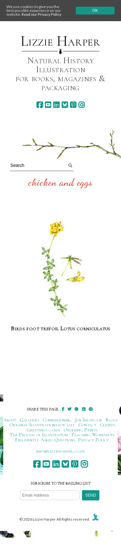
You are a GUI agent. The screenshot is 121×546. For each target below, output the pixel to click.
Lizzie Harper (60, 41)
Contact (87, 425)
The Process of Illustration (39, 435)
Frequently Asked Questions (45, 440)
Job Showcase (89, 420)
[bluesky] (65, 104)
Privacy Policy (93, 440)
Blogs (112, 420)
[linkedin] (56, 104)
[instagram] (81, 104)
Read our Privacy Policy (41, 14)
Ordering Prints (81, 430)
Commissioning (57, 420)
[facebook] (39, 104)
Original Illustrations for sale (42, 425)
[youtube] (48, 104)
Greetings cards (43, 430)
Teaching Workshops (93, 435)
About (9, 420)
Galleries (29, 420)
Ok (95, 10)
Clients (107, 425)
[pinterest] (73, 104)
